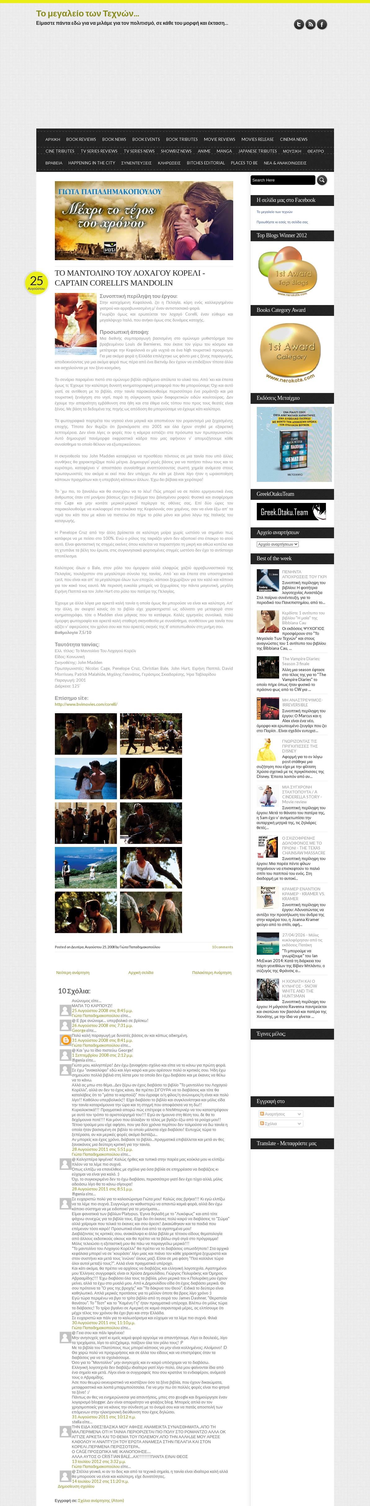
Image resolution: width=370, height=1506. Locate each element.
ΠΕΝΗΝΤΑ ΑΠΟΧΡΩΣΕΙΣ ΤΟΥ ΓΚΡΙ (304, 574)
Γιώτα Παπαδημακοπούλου (96, 1015)
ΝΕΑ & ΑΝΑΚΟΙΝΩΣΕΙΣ (285, 162)
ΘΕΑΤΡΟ (315, 151)
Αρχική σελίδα (140, 972)
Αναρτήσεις (272, 1113)
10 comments (222, 947)
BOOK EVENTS (146, 139)
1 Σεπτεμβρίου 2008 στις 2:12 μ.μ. (102, 1055)
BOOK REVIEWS (81, 139)
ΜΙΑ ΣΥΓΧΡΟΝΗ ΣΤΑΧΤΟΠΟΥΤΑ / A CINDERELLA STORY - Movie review (302, 794)
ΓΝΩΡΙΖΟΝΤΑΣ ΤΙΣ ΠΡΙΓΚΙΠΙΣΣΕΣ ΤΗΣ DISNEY (300, 746)
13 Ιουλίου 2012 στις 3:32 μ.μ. (99, 1461)
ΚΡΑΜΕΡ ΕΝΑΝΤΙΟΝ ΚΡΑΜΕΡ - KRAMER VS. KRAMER (303, 893)
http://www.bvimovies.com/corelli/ (86, 704)
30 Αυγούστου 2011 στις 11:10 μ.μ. (103, 1322)
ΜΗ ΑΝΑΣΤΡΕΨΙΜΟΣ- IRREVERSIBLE (302, 702)
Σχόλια (268, 1123)
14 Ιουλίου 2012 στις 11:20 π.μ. (100, 1481)
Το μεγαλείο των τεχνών (275, 212)
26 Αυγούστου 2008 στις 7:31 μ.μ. (102, 1025)
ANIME (204, 151)
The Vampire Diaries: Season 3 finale (301, 661)
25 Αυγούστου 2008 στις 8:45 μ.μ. (102, 1010)
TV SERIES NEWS (139, 151)
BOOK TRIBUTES (182, 139)
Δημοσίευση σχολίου (76, 1486)
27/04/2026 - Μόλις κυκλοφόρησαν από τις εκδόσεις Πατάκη (302, 939)
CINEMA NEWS (294, 139)
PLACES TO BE (244, 162)
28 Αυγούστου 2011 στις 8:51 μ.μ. (102, 1188)
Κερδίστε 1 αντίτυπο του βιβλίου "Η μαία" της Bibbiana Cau (303, 617)
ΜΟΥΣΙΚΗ (292, 151)
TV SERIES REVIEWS (99, 151)
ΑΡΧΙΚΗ (53, 139)
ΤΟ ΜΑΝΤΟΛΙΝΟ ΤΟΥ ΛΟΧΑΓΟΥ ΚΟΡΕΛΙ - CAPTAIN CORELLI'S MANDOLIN (130, 277)
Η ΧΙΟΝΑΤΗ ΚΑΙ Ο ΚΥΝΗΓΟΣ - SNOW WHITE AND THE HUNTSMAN (299, 988)
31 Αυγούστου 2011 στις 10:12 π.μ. (104, 1416)
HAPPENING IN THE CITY (92, 162)
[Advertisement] (185, 82)
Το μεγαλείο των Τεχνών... (87, 13)
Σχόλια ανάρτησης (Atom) (101, 1500)
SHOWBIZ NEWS (176, 151)
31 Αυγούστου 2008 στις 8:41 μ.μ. (102, 1040)
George (79, 1030)
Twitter (299, 24)
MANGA (224, 151)
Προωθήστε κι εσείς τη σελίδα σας (282, 222)
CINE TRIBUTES (60, 151)
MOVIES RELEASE (258, 139)
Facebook (322, 24)
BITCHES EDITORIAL (206, 162)
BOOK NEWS (114, 139)
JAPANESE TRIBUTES (257, 151)
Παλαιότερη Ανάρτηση (212, 972)
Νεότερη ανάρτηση (73, 972)
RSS (310, 24)
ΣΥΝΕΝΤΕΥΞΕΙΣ (136, 162)
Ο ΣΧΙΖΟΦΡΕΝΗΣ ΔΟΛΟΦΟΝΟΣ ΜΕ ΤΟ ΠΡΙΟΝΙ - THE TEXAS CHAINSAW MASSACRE (303, 845)
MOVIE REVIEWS (219, 139)
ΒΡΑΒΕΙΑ (54, 162)
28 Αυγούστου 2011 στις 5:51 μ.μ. (102, 1149)
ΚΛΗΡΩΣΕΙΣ (169, 162)
